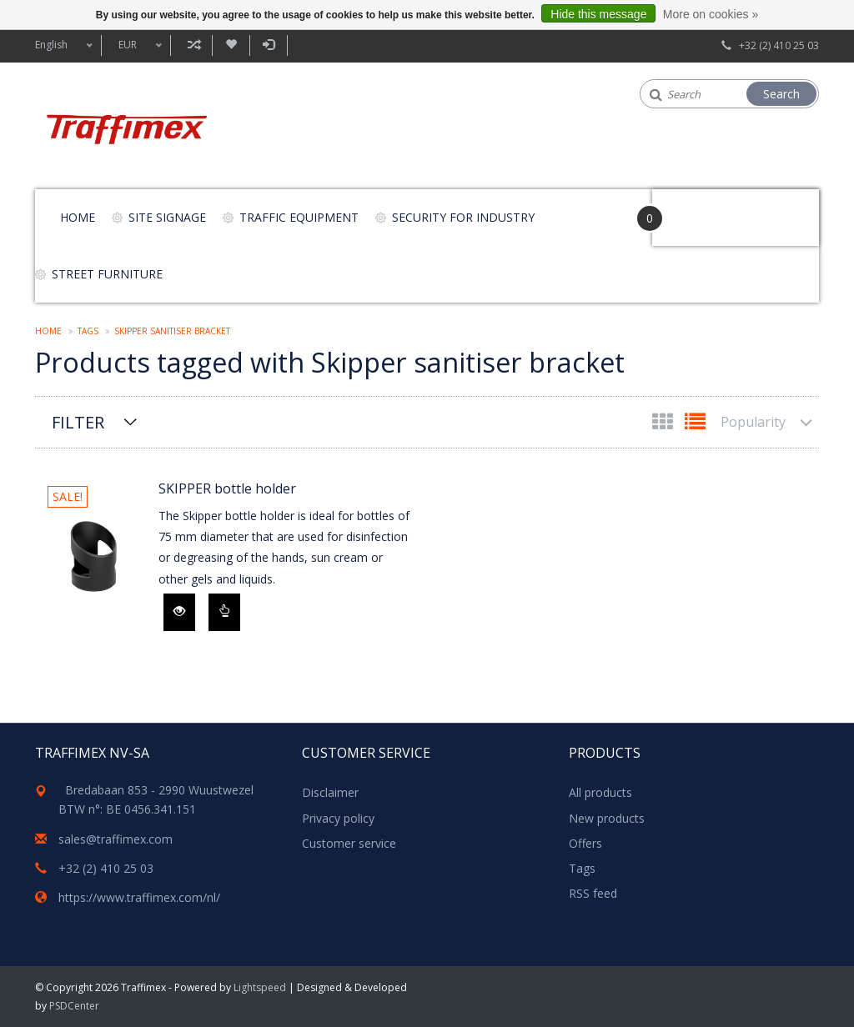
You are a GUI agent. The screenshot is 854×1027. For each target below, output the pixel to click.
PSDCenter (74, 1006)
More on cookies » (710, 14)
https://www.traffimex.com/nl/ (139, 897)
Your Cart (699, 210)
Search (781, 94)
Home (77, 217)
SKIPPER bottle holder (227, 488)
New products (607, 818)
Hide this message (598, 14)
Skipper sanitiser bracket (172, 331)
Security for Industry (463, 217)
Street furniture (107, 274)
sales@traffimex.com (115, 839)
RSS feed (593, 893)
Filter (78, 422)
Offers (585, 843)
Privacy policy (338, 818)
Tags (88, 331)
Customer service (349, 843)
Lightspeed (260, 987)
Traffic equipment (299, 217)
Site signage (167, 217)
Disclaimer (330, 792)
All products (600, 792)
